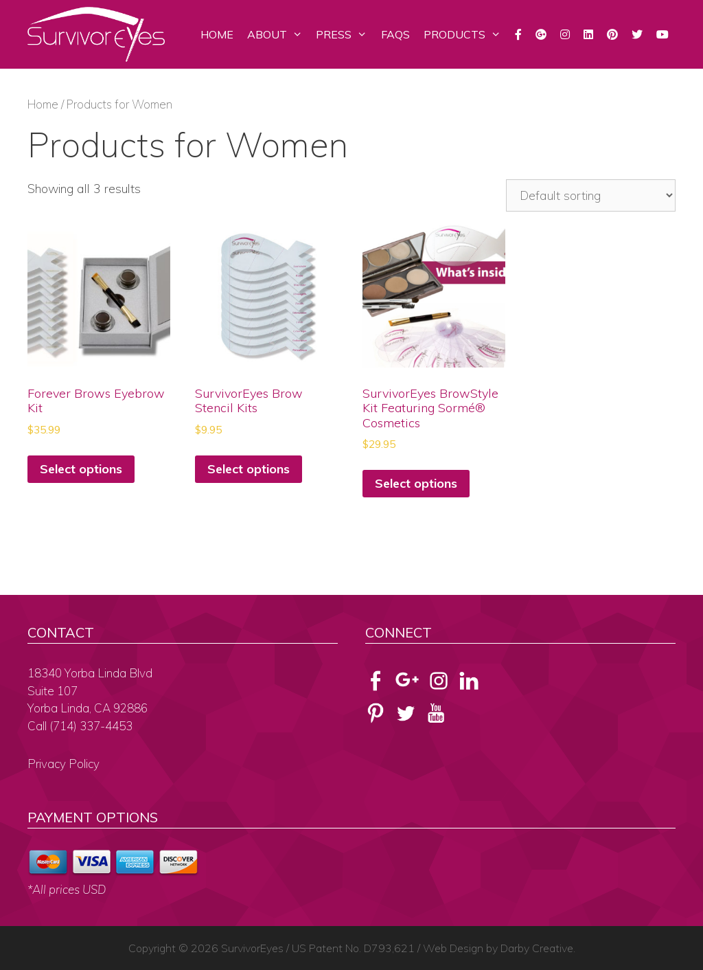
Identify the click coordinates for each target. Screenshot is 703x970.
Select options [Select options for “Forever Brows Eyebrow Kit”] (81, 469)
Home (216, 34)
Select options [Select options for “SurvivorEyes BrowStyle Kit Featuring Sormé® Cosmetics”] (416, 483)
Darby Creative (536, 948)
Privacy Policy (63, 763)
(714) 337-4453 (90, 726)
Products (466, 34)
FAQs (395, 34)
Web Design (453, 948)
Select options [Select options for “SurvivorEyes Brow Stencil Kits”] (248, 469)
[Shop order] (591, 195)
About (278, 34)
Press (345, 34)
